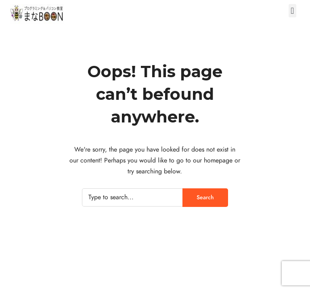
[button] (292, 10)
